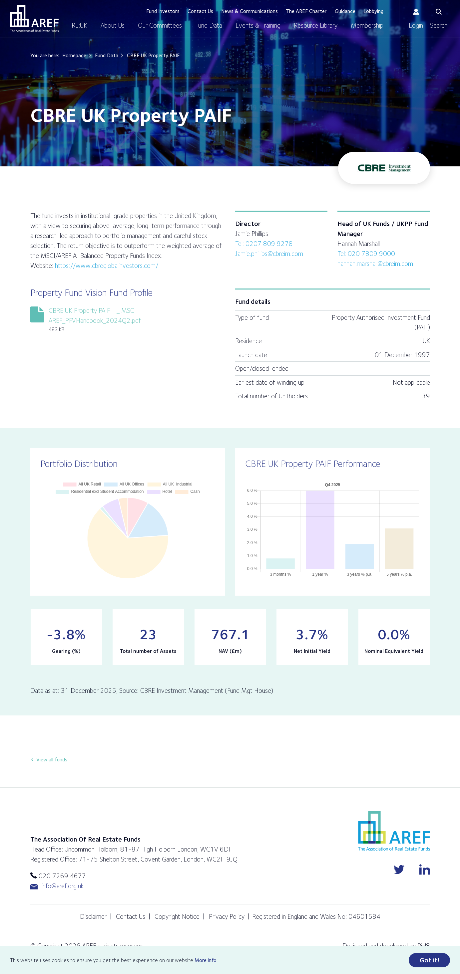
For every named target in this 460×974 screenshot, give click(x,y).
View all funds (51, 759)
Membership (367, 25)
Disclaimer (93, 916)
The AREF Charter (306, 11)
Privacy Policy (226, 916)
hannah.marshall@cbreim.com (375, 264)
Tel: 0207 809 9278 (264, 244)
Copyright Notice (177, 916)
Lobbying (373, 11)
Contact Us (200, 11)
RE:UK (79, 25)
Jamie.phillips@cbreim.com (269, 254)
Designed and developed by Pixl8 (386, 946)
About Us (113, 25)
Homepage (74, 55)
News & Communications (249, 11)
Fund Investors (163, 11)
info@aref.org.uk (57, 886)
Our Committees (160, 25)
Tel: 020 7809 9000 (366, 254)
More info (206, 960)
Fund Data (208, 25)
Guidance (345, 11)
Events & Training (257, 25)
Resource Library (315, 25)
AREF (34, 18)
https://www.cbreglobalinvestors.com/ (106, 266)
